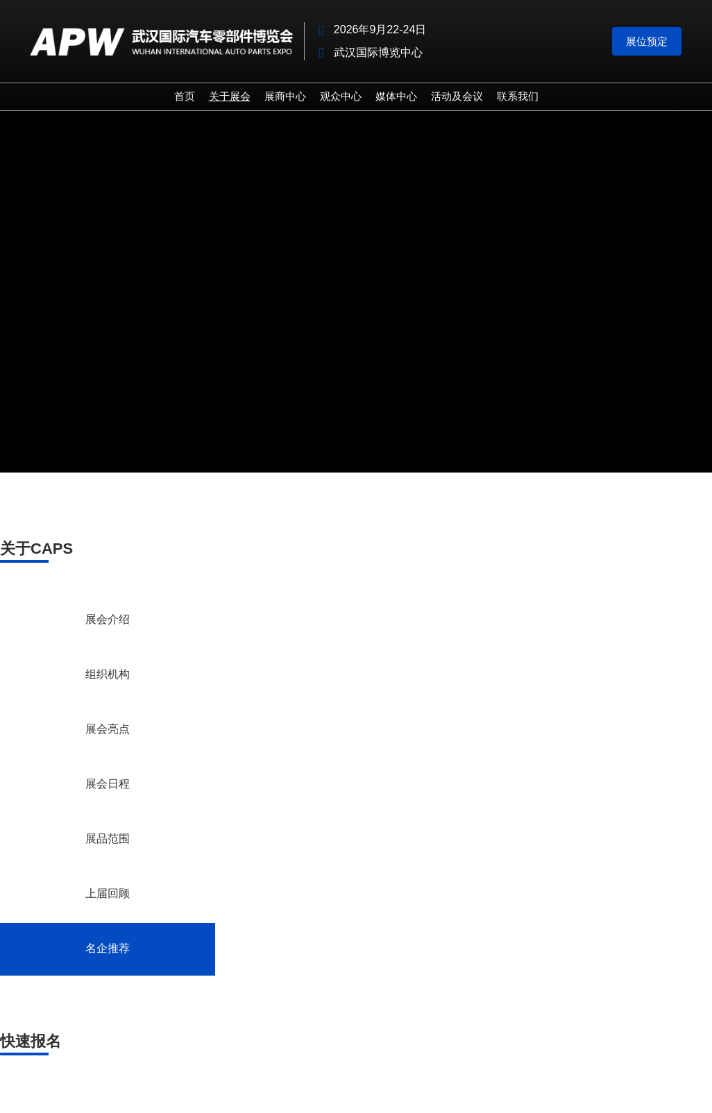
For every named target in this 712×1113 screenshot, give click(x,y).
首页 (184, 96)
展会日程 (107, 785)
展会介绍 (107, 620)
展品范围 (107, 840)
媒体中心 (396, 96)
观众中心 (341, 96)
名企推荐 (107, 949)
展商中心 (285, 96)
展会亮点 (107, 730)
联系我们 (518, 96)
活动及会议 (457, 96)
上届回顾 (107, 894)
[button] (646, 41)
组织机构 (107, 675)
